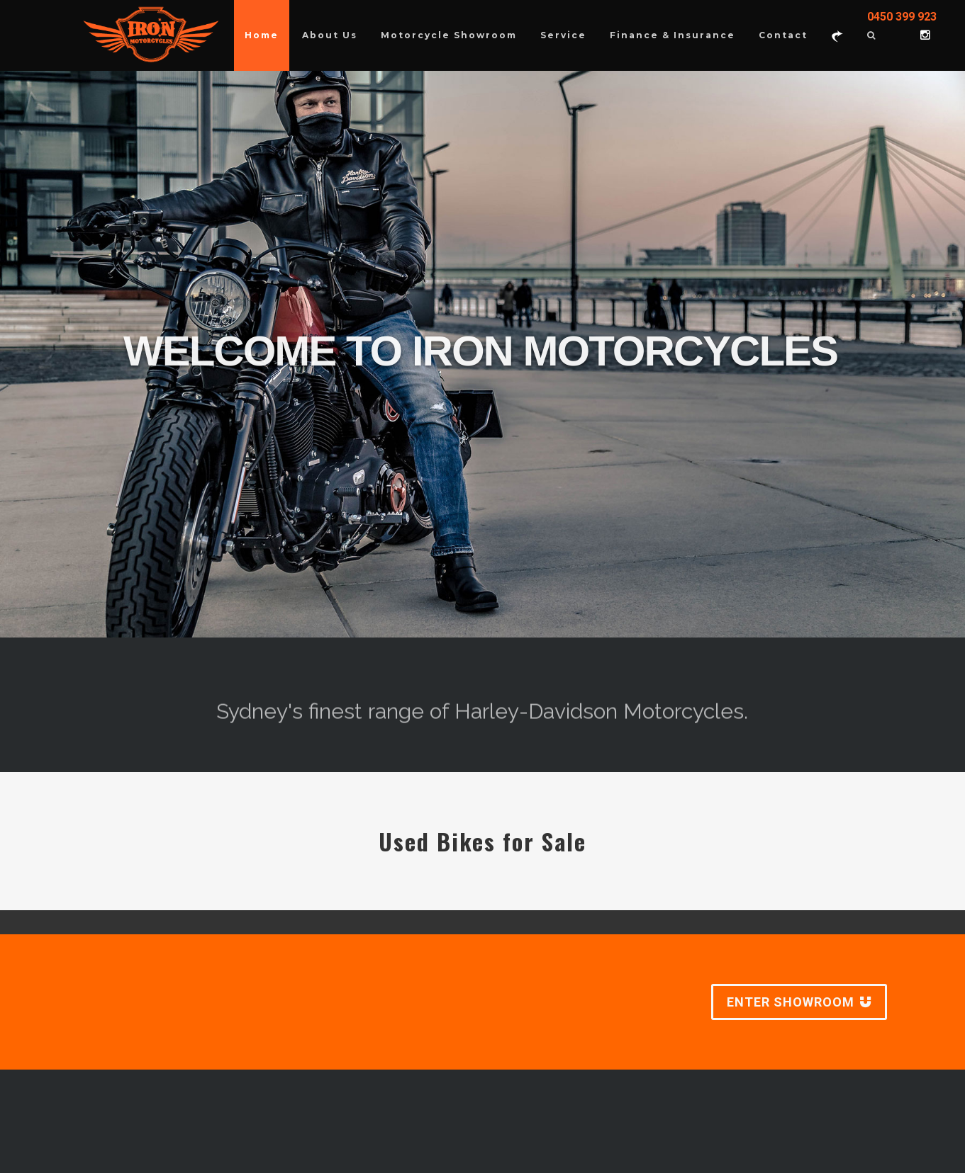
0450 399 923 (902, 16)
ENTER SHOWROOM (799, 1001)
